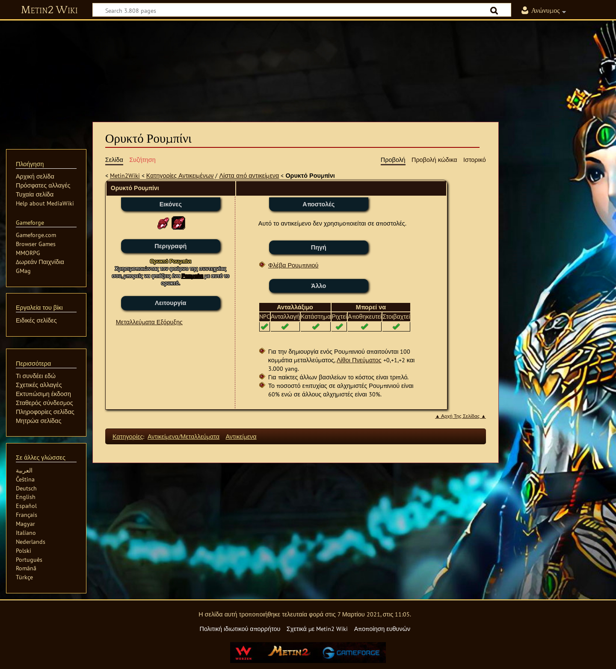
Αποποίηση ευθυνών (382, 629)
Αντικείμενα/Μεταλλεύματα (183, 436)
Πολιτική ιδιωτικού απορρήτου (239, 629)
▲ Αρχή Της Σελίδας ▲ (460, 416)
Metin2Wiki (125, 175)
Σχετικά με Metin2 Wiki (317, 629)
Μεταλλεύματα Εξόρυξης (149, 322)
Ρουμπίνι (192, 276)
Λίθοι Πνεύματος (359, 360)
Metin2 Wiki (49, 10)
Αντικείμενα (240, 436)
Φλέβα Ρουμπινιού (293, 265)
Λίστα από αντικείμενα (249, 175)
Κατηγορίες (128, 436)
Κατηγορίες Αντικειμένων (180, 175)
